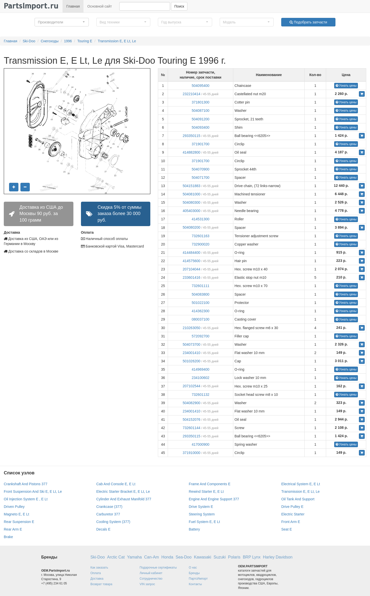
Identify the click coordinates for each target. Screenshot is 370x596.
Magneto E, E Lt (16, 514)
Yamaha (134, 557)
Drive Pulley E (292, 507)
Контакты (195, 584)
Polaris (234, 557)
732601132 (200, 395)
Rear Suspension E (19, 522)
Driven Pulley (14, 507)
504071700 (200, 178)
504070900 (200, 169)
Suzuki (220, 557)
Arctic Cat (116, 557)
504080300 (191, 202)
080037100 (200, 319)
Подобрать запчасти (308, 22)
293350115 (191, 136)
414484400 (191, 253)
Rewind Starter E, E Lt (206, 491)
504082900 (191, 403)
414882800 (191, 152)
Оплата (96, 573)
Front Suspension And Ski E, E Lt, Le (33, 491)
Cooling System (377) (113, 522)
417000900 (200, 444)
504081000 (191, 194)
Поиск (179, 6)
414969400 (200, 369)
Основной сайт (99, 6)
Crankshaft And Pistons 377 (25, 484)
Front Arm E (290, 522)
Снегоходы (50, 41)
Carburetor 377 (108, 514)
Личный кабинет (151, 573)
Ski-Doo (29, 41)
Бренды (194, 573)
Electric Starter (292, 514)
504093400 (200, 127)
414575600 (191, 261)
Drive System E (201, 507)
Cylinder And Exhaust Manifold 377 (123, 499)
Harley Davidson (277, 557)
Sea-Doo (183, 557)
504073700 (191, 344)
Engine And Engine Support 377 (214, 499)
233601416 (191, 277)
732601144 (191, 428)
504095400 (200, 86)
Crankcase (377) (109, 507)
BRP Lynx (252, 557)
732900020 (200, 244)
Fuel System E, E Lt (204, 522)
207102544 (191, 386)
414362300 (200, 311)
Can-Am (151, 557)
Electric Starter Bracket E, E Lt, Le (123, 491)
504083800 (200, 294)
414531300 (200, 219)
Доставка (97, 578)
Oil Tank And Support (297, 499)
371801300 (200, 102)
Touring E (84, 41)
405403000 (191, 211)
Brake (8, 537)
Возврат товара (101, 584)
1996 (68, 41)
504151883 (191, 186)
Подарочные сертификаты (158, 567)
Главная (73, 6)
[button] (62, 22)
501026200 (191, 361)
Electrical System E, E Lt (300, 484)
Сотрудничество (151, 578)
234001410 (191, 353)
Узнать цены (346, 85)
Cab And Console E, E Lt (115, 484)
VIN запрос (147, 584)
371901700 (200, 144)
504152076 (191, 419)
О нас (193, 567)
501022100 (200, 303)
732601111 (200, 286)
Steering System (202, 514)
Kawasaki (202, 557)
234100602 (200, 378)
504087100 (200, 111)
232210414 (191, 94)
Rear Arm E (13, 529)
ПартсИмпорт (198, 578)
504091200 (200, 119)
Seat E (286, 529)
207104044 (191, 269)
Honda (167, 557)
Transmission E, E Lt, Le (117, 41)
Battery (194, 529)
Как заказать (99, 567)
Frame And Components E (210, 484)
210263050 (191, 328)
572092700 (200, 336)
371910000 (191, 453)
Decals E (103, 529)
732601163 (200, 236)
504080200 (191, 227)
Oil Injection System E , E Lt (26, 499)
